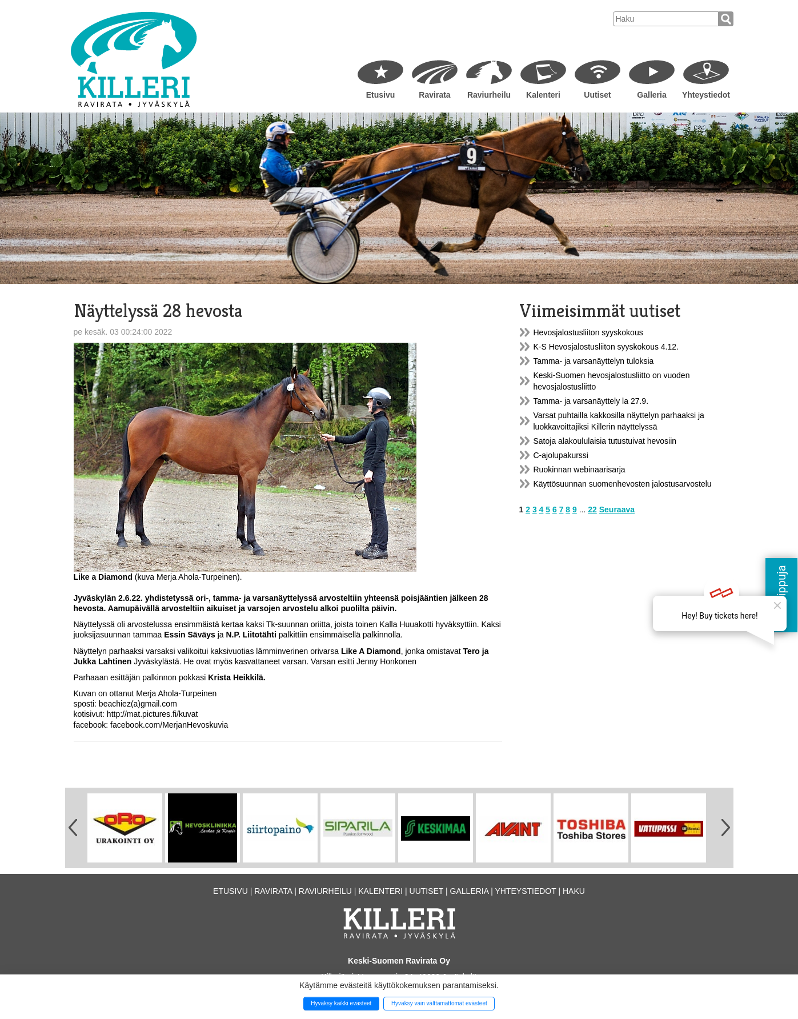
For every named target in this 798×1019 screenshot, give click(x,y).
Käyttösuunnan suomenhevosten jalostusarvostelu (623, 483)
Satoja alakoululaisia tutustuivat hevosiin (605, 441)
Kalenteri (543, 94)
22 (592, 509)
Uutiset (597, 94)
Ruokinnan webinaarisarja (579, 469)
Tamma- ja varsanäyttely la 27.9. (591, 401)
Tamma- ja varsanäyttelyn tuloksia (594, 361)
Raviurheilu (489, 94)
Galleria (651, 94)
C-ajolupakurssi (561, 455)
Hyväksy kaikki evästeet (341, 1003)
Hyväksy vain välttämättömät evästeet (439, 1003)
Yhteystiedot (706, 94)
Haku (574, 891)
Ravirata (434, 94)
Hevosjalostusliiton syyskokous (588, 332)
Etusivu (380, 94)
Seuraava (617, 509)
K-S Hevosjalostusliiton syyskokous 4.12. (606, 346)
